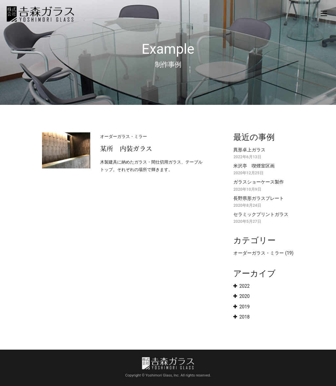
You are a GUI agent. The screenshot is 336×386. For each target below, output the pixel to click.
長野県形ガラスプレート (258, 198)
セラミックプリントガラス (260, 214)
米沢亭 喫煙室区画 (254, 165)
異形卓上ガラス (249, 149)
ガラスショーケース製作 (258, 181)
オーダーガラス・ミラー (258, 253)
